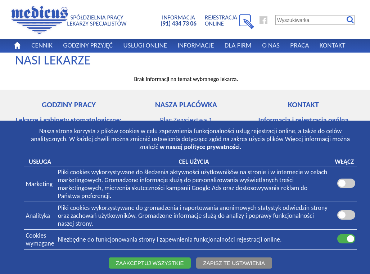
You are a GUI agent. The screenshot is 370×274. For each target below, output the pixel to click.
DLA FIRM (238, 45)
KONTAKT (333, 45)
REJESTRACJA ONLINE (221, 20)
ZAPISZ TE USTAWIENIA (234, 263)
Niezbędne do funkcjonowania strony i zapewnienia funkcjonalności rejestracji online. (170, 239)
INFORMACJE (195, 45)
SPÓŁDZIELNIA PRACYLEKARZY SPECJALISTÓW (96, 20)
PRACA (299, 45)
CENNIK (42, 45)
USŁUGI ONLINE (145, 45)
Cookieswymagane (40, 239)
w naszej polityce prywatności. (201, 147)
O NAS (271, 45)
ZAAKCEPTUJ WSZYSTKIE (150, 263)
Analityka (38, 216)
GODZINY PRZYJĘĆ (88, 45)
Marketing (39, 184)
